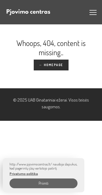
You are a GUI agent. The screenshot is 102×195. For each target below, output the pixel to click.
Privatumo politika (24, 174)
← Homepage (51, 65)
